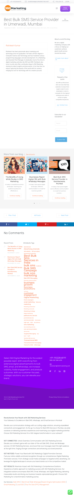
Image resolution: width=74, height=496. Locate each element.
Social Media (53, 28)
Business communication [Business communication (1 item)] (30, 280)
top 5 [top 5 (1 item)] (25, 336)
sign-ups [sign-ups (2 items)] (26, 322)
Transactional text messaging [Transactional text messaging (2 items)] (32, 342)
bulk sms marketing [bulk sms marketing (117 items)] (30, 274)
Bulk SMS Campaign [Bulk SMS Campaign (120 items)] (30, 269)
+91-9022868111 (15, 1)
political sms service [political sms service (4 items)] (30, 315)
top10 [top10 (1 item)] (28, 336)
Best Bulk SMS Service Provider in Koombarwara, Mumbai (59, 180)
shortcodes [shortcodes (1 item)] (37, 320)
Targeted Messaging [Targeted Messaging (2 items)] (30, 333)
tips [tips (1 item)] (38, 333)
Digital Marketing (31, 28)
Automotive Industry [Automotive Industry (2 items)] (30, 253)
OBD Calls (43, 28)
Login (67, 1)
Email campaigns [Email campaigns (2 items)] (29, 300)
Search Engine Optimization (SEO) (53, 482)
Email (38, 28)
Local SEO (20, 485)
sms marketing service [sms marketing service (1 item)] (29, 327)
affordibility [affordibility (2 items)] (27, 251)
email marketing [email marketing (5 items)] (29, 302)
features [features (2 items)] (38, 302)
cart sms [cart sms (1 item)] (26, 291)
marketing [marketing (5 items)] (27, 304)
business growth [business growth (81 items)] (29, 283)
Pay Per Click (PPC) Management (37, 485)
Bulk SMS (20, 28)
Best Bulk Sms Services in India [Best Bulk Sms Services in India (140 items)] (31, 259)
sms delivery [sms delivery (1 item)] (37, 322)
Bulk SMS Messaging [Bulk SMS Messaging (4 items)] (30, 278)
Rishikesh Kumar (13, 45)
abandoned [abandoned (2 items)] (27, 247)
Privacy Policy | (53, 397)
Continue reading (15, 195)
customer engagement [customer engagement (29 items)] (30, 294)
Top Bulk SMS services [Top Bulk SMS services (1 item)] (29, 338)
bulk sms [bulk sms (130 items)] (29, 265)
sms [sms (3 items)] (31, 322)
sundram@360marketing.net (38, 1)
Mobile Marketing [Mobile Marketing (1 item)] (28, 313)
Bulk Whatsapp (35, 482)
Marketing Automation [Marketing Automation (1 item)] (29, 306)
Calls (24, 28)
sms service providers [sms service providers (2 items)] (30, 329)
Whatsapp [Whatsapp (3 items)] (37, 345)
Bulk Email (25, 482)
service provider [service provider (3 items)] (29, 320)
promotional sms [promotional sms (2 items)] (29, 318)
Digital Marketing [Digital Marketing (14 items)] (31, 297)
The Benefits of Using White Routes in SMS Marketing (14, 179)
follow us (59, 1)
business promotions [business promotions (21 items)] (29, 288)
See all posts (30, 154)
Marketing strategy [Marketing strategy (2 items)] (29, 311)
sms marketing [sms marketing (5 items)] (29, 324)
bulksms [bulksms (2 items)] (38, 266)
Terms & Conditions (63, 397)
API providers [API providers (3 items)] (36, 251)
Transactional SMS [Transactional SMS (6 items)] (30, 340)
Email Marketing (9, 485)
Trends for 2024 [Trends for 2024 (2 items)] (28, 345)
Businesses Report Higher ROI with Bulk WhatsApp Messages (37, 179)
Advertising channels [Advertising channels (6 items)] (32, 249)
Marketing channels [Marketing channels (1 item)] (29, 309)
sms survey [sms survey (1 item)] (26, 331)
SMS (48, 28)
